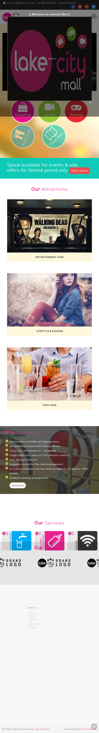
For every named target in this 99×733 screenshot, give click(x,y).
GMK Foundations (87, 729)
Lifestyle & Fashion (49, 323)
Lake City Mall (41, 729)
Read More (17, 485)
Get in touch (69, 170)
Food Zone (49, 397)
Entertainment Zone (49, 248)
